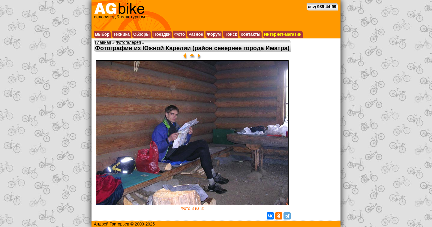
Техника (121, 34)
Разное (195, 34)
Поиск (230, 34)
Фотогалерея (128, 42)
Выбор (102, 34)
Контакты (250, 34)
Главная (103, 42)
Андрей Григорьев (111, 224)
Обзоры (141, 34)
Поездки (162, 34)
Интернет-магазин (283, 34)
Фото (179, 34)
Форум (214, 34)
